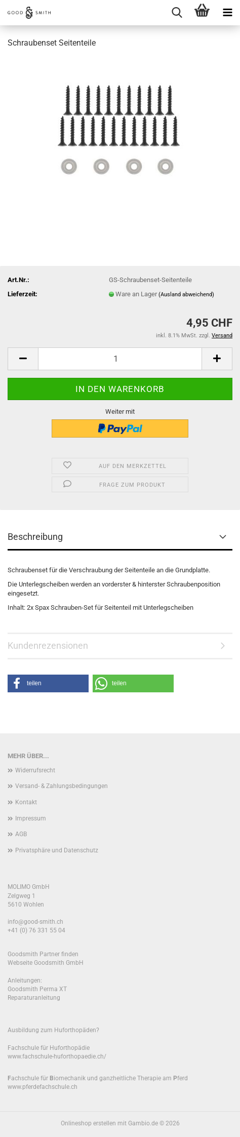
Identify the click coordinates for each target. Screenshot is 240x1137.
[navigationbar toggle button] (227, 12)
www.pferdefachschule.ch (42, 1086)
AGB (21, 834)
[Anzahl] (120, 358)
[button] (23, 358)
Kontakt (26, 802)
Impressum (30, 818)
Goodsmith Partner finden (43, 954)
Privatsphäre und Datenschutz (56, 850)
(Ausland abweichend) (186, 294)
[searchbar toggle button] (176, 12)
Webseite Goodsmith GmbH (46, 962)
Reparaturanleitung (34, 997)
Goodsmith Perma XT (37, 989)
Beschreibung (35, 536)
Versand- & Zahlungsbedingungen (61, 786)
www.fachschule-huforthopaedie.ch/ (57, 1056)
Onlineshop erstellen (88, 1123)
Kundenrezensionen (48, 645)
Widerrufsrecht (35, 770)
